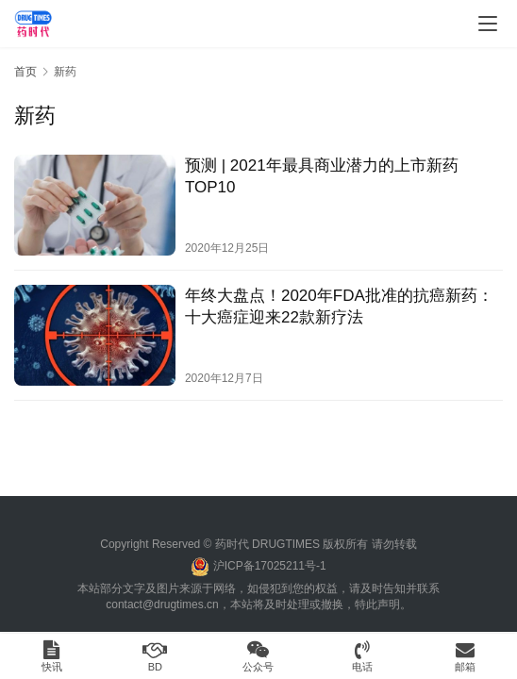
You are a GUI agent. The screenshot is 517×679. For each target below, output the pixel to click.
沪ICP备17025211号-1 (269, 565)
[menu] (488, 24)
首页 (25, 71)
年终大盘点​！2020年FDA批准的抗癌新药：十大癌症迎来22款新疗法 (339, 306)
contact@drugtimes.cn (162, 604)
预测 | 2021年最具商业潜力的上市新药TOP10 (322, 176)
